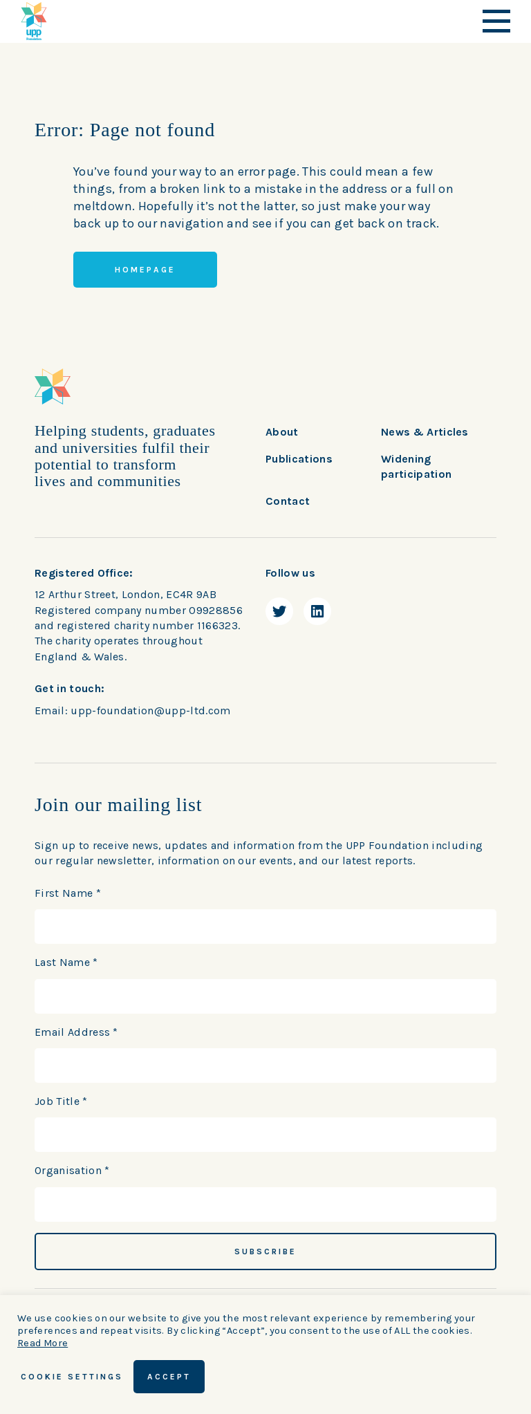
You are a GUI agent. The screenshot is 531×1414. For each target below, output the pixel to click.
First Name (68, 893)
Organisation (72, 1170)
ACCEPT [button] (169, 1377)
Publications (299, 458)
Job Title (61, 1101)
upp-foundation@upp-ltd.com (150, 710)
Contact (288, 501)
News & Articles (425, 431)
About (282, 431)
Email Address (76, 1032)
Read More (42, 1343)
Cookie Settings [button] (72, 1377)
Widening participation (416, 466)
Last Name (66, 962)
